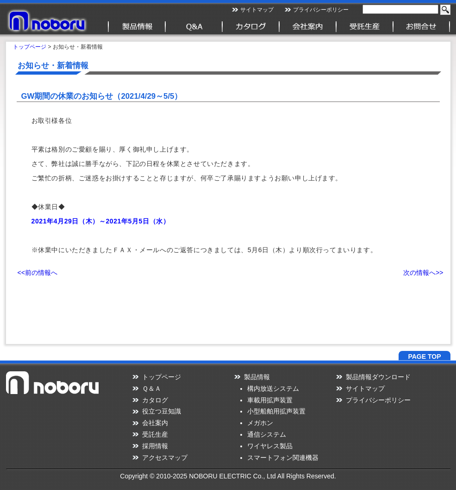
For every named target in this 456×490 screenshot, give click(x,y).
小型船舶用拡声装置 (276, 411)
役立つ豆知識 (161, 411)
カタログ (155, 400)
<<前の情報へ (37, 272)
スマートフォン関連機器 (283, 457)
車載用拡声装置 (270, 400)
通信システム (266, 434)
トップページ (29, 47)
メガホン (260, 422)
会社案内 (155, 422)
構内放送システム (273, 388)
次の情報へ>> (423, 272)
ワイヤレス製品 (270, 446)
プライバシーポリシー (321, 9)
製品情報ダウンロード (378, 377)
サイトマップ (257, 9)
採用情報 (155, 446)
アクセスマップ (164, 457)
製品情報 (257, 377)
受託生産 (155, 434)
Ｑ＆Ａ (151, 388)
